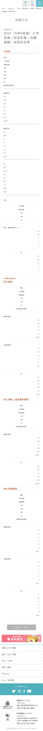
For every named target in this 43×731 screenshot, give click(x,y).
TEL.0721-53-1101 (26, 723)
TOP (3, 8)
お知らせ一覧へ (21, 627)
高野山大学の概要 (9, 648)
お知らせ (11, 8)
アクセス (25, 3)
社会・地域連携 (8, 680)
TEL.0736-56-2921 (26, 708)
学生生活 (5, 673)
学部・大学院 (7, 661)
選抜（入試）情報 (9, 654)
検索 (32, 3)
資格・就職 (6, 667)
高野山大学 (8, 3)
